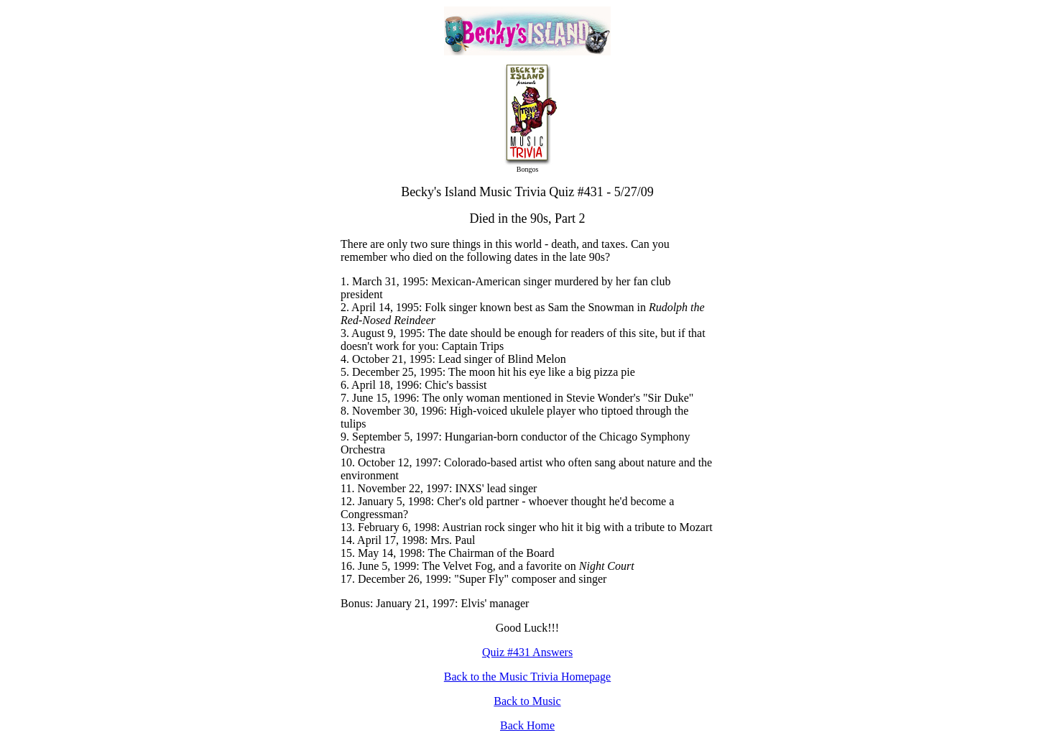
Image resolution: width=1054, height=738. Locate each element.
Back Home (527, 725)
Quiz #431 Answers (527, 652)
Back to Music (527, 701)
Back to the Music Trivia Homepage (527, 676)
